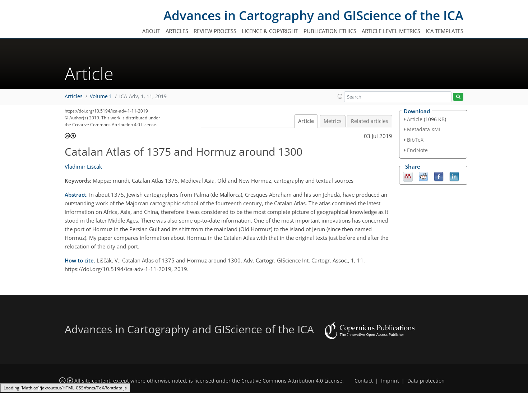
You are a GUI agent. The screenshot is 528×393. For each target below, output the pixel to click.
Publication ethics (330, 31)
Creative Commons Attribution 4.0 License (291, 381)
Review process (215, 31)
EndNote (417, 150)
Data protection (426, 381)
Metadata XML (424, 129)
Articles (177, 31)
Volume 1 (101, 96)
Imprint (390, 381)
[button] (340, 96)
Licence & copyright (270, 31)
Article (306, 121)
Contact (364, 381)
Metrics (333, 121)
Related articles (369, 121)
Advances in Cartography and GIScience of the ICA (313, 15)
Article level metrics (391, 31)
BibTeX (415, 139)
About (151, 31)
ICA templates (444, 31)
